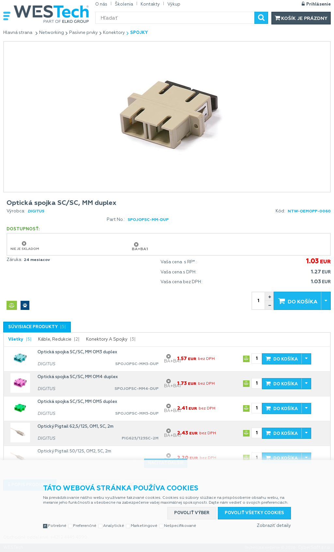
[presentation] (37, 327)
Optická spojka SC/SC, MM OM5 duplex (77, 402)
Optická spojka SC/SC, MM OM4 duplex (78, 377)
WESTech (51, 14)
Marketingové (144, 526)
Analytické (113, 526)
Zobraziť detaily (274, 526)
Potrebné (57, 526)
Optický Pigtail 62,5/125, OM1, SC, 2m (76, 426)
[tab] (37, 327)
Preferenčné (84, 526)
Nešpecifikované (180, 526)
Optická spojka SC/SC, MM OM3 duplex (77, 352)
